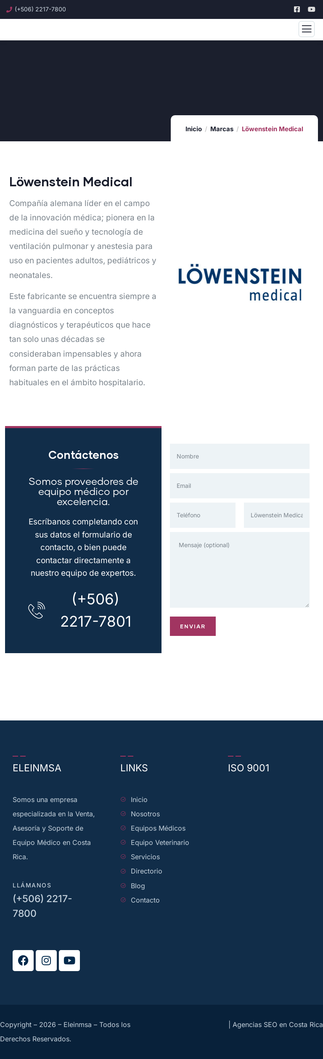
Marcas (221, 129)
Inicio (193, 129)
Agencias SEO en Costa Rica (278, 1024)
